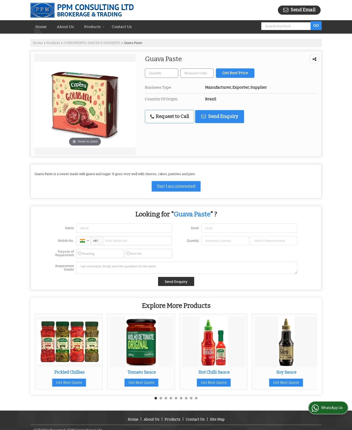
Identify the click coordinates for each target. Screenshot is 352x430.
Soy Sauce (286, 372)
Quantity (193, 240)
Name (69, 228)
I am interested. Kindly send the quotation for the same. (186, 268)
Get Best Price (235, 73)
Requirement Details (64, 267)
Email (195, 228)
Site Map (217, 414)
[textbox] (197, 73)
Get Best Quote (69, 382)
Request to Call (169, 116)
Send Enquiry (219, 116)
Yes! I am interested (176, 186)
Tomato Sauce (141, 372)
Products (94, 27)
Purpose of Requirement (64, 253)
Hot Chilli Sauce (214, 372)
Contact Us (122, 27)
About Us (65, 27)
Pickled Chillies (69, 372)
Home (41, 27)
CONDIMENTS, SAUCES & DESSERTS (91, 43)
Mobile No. (66, 240)
